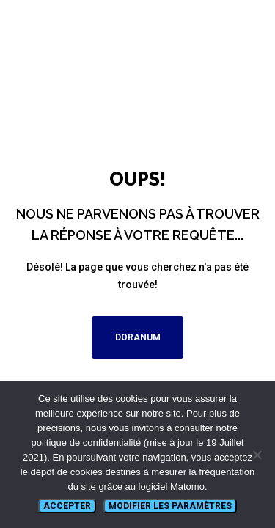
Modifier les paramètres (170, 506)
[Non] (256, 454)
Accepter (67, 506)
